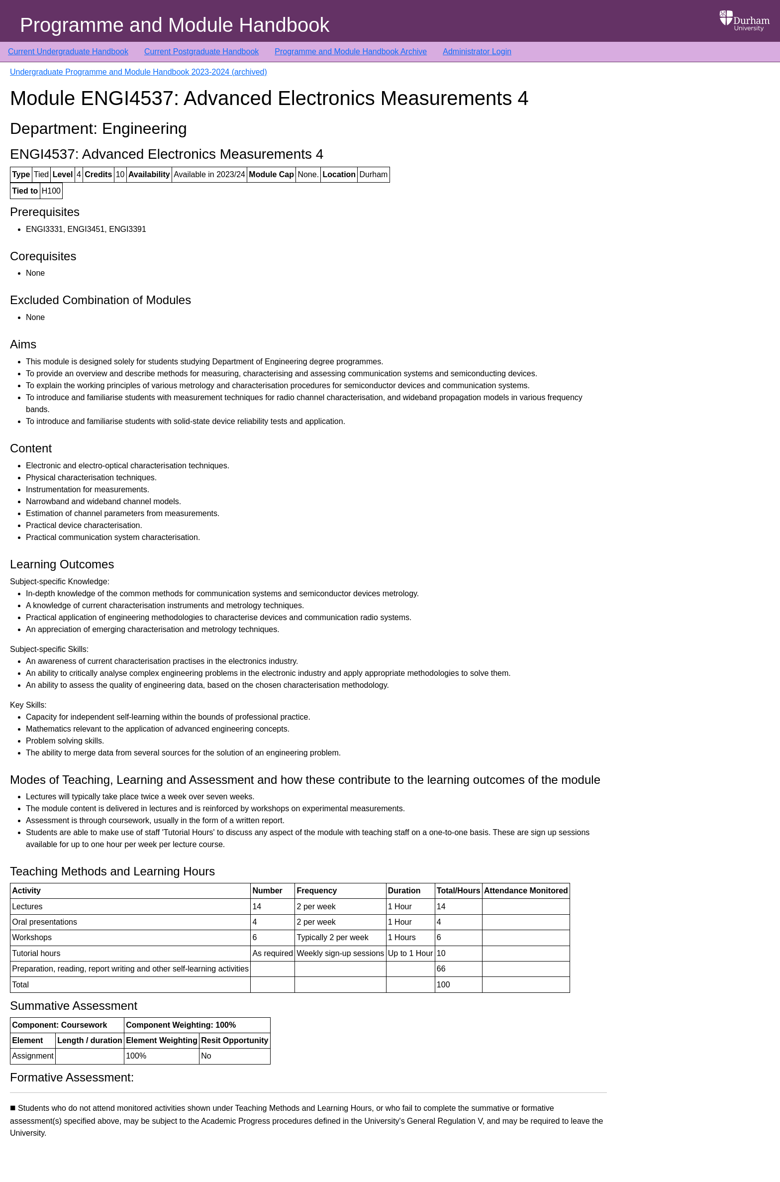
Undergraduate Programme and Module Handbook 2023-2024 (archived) (138, 72)
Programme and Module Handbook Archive (351, 51)
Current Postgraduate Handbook (201, 51)
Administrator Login (477, 51)
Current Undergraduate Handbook (68, 51)
